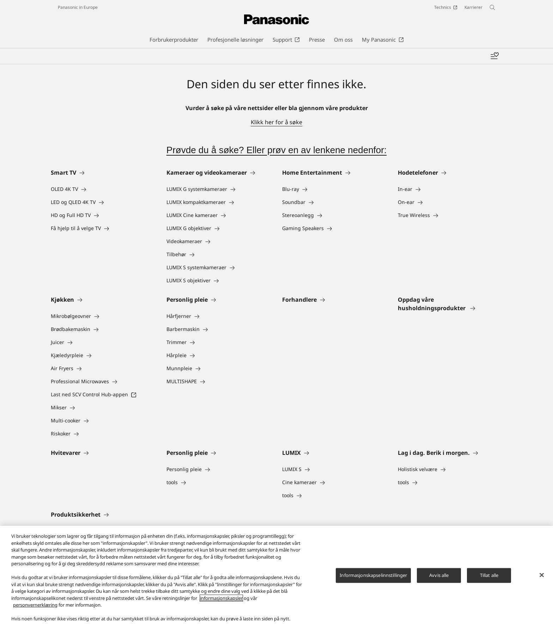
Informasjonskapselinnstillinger (373, 575)
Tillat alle (489, 575)
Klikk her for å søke (276, 122)
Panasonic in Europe (78, 7)
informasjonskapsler (221, 598)
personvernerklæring (35, 605)
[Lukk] (541, 575)
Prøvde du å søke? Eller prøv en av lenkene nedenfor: (276, 150)
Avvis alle (439, 575)
